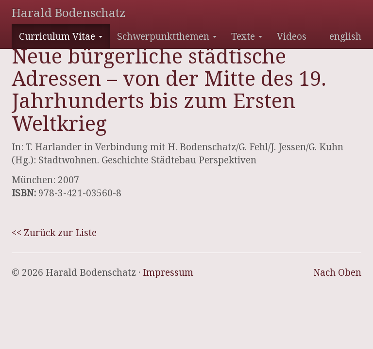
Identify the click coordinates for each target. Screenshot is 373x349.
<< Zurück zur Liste (54, 232)
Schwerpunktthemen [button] (167, 36)
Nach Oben (337, 272)
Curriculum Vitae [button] (60, 36)
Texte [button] (246, 36)
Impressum (168, 272)
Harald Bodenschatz (68, 12)
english (345, 36)
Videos (291, 36)
